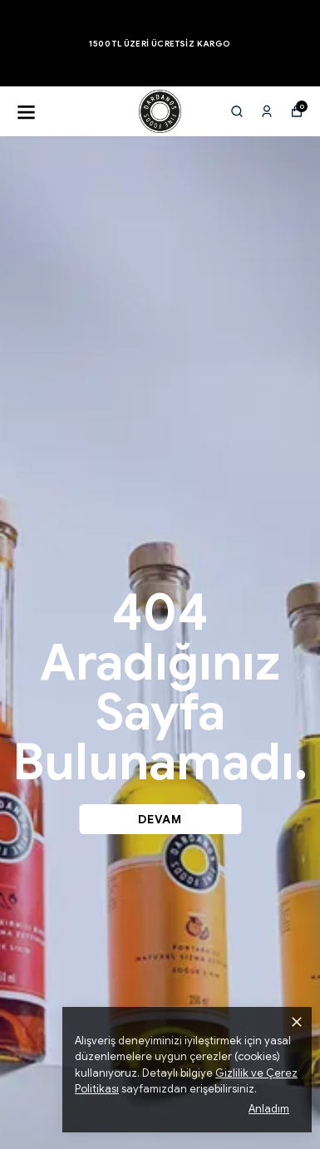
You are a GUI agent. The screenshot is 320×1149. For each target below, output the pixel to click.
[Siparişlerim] (266, 111)
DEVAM (160, 819)
